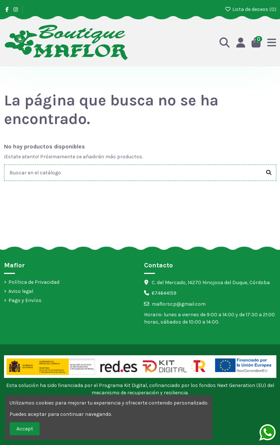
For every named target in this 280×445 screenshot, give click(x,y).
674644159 (164, 293)
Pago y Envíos (25, 300)
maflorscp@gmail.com (179, 304)
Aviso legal (20, 291)
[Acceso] (241, 43)
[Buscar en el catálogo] (268, 173)
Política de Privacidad (33, 282)
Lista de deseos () (250, 9)
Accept (24, 429)
